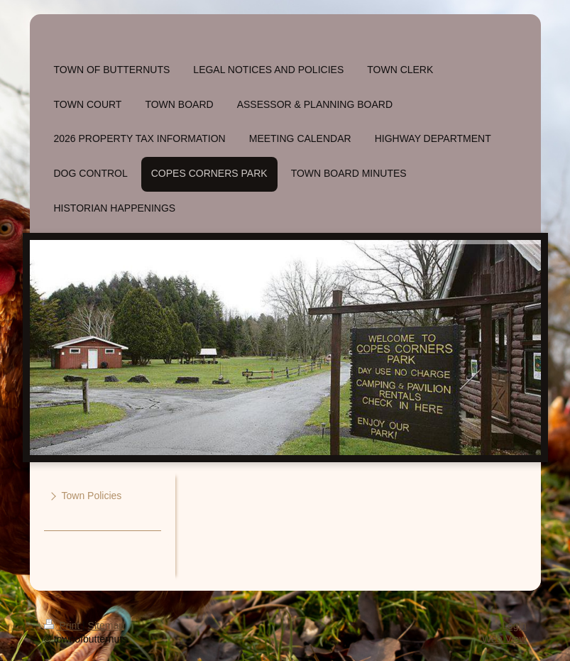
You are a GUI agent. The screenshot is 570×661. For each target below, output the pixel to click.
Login (514, 625)
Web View (504, 639)
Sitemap (106, 625)
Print (63, 625)
